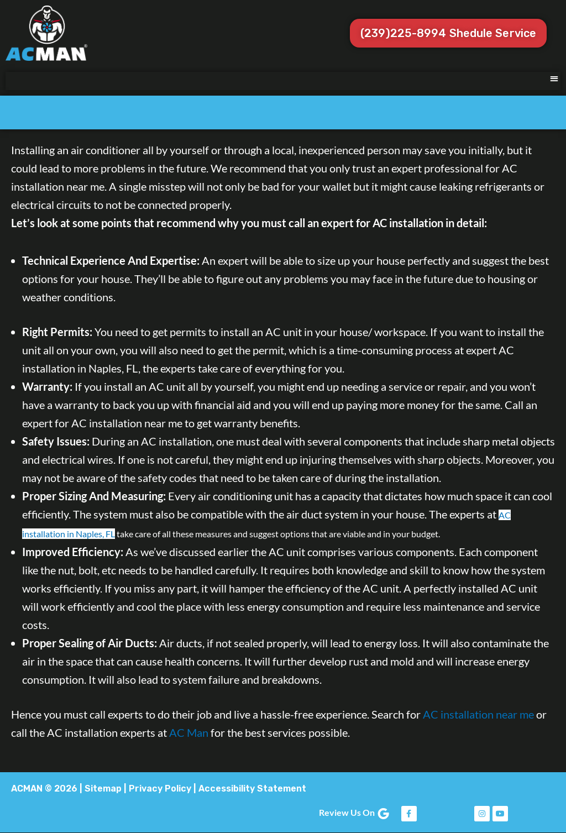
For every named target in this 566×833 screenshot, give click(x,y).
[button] (554, 78)
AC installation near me (478, 714)
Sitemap (103, 788)
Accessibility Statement (252, 788)
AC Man (188, 732)
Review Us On (354, 812)
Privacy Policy (160, 788)
